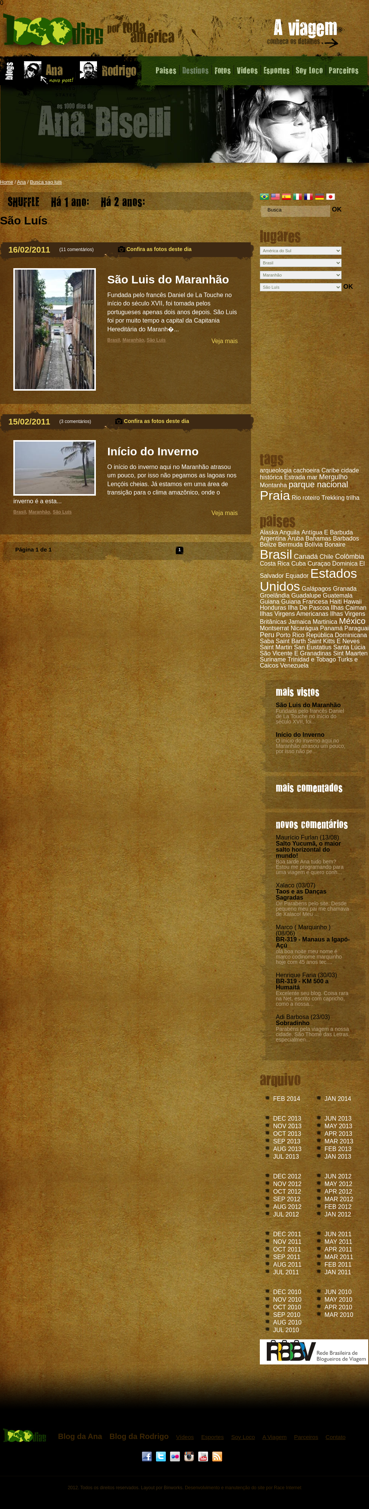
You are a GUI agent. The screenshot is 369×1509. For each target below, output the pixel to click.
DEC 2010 (287, 1292)
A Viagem (274, 1437)
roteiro (311, 498)
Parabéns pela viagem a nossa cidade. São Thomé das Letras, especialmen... (313, 1034)
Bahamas (318, 538)
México (352, 621)
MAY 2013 (338, 1126)
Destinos (195, 70)
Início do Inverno (300, 734)
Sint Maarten (350, 653)
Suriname (273, 659)
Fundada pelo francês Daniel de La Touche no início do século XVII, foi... (310, 716)
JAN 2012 (337, 1214)
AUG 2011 (287, 1264)
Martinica (325, 622)
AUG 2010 (287, 1322)
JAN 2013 (337, 1156)
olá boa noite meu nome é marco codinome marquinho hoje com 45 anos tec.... (309, 956)
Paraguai (356, 628)
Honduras (273, 607)
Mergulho (333, 477)
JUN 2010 (338, 1292)
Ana (21, 182)
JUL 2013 (286, 1156)
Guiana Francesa (304, 601)
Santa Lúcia (349, 647)
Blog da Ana (80, 1436)
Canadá (306, 556)
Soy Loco (309, 70)
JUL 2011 (286, 1272)
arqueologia (276, 470)
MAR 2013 (338, 1141)
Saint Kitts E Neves (333, 641)
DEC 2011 (287, 1234)
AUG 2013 (287, 1149)
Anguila (290, 532)
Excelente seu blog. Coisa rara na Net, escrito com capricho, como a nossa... (312, 998)
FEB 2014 (286, 1099)
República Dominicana (336, 635)
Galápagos (316, 588)
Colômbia (349, 556)
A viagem (303, 34)
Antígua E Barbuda (327, 532)
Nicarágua (304, 628)
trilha (352, 498)
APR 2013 (338, 1134)
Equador (297, 575)
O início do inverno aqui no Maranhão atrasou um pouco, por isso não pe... (310, 746)
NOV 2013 (287, 1126)
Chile (326, 556)
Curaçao (318, 563)
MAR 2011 (338, 1257)
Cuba (298, 563)
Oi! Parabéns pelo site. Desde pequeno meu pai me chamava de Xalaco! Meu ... (312, 908)
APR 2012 (338, 1191)
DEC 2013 (287, 1118)
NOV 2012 (287, 1184)
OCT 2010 (287, 1307)
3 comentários (75, 421)
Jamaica (299, 622)
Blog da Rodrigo (139, 1436)
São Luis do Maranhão (308, 705)
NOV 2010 (287, 1299)
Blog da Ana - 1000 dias (89, 32)
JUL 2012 (286, 1214)
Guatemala (337, 595)
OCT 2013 (287, 1134)
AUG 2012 (287, 1207)
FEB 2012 (338, 1207)
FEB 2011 (338, 1264)
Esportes (277, 70)
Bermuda (290, 544)
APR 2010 (338, 1307)
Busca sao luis (46, 182)
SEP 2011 (287, 1257)
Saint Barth (291, 641)
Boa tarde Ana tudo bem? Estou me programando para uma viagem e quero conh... (310, 867)
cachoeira (306, 470)
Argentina (273, 538)
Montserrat (274, 628)
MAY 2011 (338, 1242)
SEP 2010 (287, 1315)
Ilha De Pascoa (308, 607)
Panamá (331, 628)
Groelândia (274, 595)
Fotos (223, 70)
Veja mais (225, 341)
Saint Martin (276, 647)
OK (337, 209)
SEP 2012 (287, 1199)
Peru (267, 635)
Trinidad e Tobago (312, 659)
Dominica (345, 563)
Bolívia (313, 544)
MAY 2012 (338, 1184)
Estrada (294, 477)
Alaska (269, 532)
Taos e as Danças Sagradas (301, 894)
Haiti (335, 601)
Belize (268, 544)
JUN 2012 (338, 1176)
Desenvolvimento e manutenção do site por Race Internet (243, 1487)
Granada (344, 588)
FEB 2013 (338, 1149)
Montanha (273, 485)
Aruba (296, 538)
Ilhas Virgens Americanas (294, 614)
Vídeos (185, 1437)
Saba (267, 641)
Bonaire (334, 544)
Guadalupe (306, 595)
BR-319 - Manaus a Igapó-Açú (313, 942)
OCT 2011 (287, 1249)
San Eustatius (313, 647)
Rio (296, 498)
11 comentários (76, 249)
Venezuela (294, 665)
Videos (247, 70)
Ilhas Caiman (348, 607)
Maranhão (133, 340)
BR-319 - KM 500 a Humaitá (302, 984)
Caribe (330, 470)
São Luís (155, 340)
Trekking (333, 498)
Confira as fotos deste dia (159, 249)
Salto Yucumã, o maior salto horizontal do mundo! (308, 849)
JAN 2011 (337, 1272)
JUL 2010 (286, 1330)
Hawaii (353, 601)
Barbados (346, 538)
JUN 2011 (338, 1234)
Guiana (270, 601)
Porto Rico (290, 635)
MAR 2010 (338, 1315)
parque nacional (318, 484)
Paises (166, 70)
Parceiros (344, 70)
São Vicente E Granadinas (295, 653)
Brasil (276, 554)
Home (6, 182)
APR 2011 (338, 1249)
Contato (336, 1437)
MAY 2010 (338, 1299)
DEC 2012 (287, 1176)
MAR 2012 (338, 1199)
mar (312, 477)
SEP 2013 (287, 1141)
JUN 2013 (338, 1118)
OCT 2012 (287, 1191)
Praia (275, 495)
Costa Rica (274, 563)
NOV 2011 (287, 1242)
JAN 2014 (337, 1099)
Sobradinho (293, 1023)
